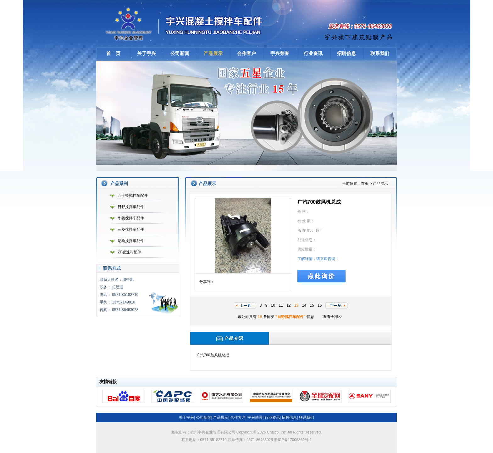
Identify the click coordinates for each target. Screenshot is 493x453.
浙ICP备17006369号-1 (293, 440)
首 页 (113, 53)
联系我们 (379, 53)
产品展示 (213, 53)
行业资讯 (313, 53)
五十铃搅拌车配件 (127, 195)
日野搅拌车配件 (125, 207)
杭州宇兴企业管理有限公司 (185, 23)
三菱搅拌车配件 (125, 229)
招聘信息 (346, 53)
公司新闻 (179, 53)
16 (320, 305)
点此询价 (321, 276)
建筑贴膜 (359, 36)
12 (288, 305)
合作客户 (246, 53)
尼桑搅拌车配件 (125, 241)
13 (296, 305)
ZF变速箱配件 (124, 252)
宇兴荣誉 (279, 53)
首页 (364, 183)
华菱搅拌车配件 (125, 218)
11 (281, 305)
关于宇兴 (146, 53)
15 (312, 305)
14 (304, 305)
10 (273, 305)
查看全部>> (332, 316)
